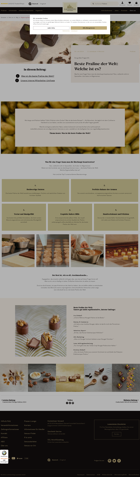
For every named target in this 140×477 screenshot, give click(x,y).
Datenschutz (66, 30)
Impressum (74, 30)
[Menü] (7, 451)
